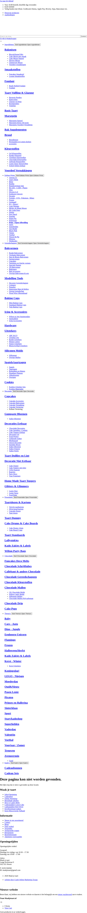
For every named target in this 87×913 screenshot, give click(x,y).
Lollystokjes (12, 540)
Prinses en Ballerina (16, 702)
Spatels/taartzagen (15, 362)
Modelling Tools (14, 278)
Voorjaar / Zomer (15, 745)
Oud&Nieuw (12, 686)
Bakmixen (10, 49)
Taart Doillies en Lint (17, 455)
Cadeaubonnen (13, 767)
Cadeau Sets (12, 773)
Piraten (9, 697)
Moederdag (11, 681)
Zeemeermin (12, 755)
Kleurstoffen (12, 148)
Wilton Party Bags (15, 550)
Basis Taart (11, 110)
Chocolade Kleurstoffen (18, 582)
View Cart (8, 908)
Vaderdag (10, 729)
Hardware (10, 325)
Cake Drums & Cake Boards (21, 523)
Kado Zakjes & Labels (18, 545)
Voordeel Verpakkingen (18, 170)
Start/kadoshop (13, 718)
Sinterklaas (11, 708)
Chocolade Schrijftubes (18, 566)
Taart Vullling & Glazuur (19, 92)
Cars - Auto (11, 623)
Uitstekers (10, 330)
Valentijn (10, 734)
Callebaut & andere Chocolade (22, 571)
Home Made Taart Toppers (20, 480)
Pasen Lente (12, 692)
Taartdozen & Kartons (18, 502)
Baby (8, 618)
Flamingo (10, 639)
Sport (8, 713)
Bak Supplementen (16, 129)
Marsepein (11, 115)
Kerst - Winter (13, 661)
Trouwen (10, 750)
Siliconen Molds (14, 350)
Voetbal (9, 739)
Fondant (9, 81)
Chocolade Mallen (15, 587)
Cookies (9, 382)
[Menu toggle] (1, 41)
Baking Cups (12, 298)
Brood (8, 134)
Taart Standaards (15, 534)
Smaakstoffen (12, 69)
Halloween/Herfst (15, 650)
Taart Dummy (13, 517)
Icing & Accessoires (16, 311)
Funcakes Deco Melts (17, 560)
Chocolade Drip (14, 603)
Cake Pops (11, 608)
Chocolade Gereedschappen (21, 576)
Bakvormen (11, 248)
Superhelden (12, 724)
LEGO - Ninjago (14, 676)
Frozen (9, 645)
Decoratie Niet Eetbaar (18, 461)
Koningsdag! (12, 670)
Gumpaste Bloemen (16, 413)
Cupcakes (10, 396)
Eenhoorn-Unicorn (15, 634)
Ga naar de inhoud (6, 1)
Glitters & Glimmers (17, 486)
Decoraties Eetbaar (16, 423)
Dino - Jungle (12, 629)
